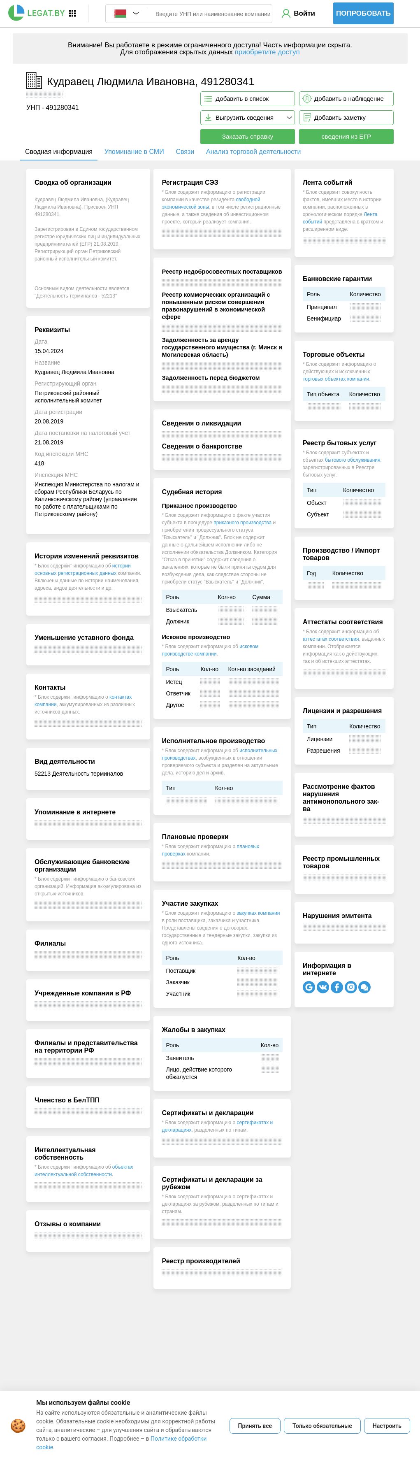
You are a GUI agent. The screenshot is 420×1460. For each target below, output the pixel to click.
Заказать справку (248, 136)
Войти (304, 13)
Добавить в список (242, 98)
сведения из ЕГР (346, 136)
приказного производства (242, 522)
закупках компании (258, 913)
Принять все (255, 1426)
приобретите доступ (266, 52)
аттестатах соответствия (331, 639)
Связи (185, 151)
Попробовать (363, 13)
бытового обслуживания (353, 460)
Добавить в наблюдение (349, 98)
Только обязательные (322, 1426)
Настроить (387, 1426)
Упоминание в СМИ (134, 151)
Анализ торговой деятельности (253, 151)
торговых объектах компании (336, 379)
